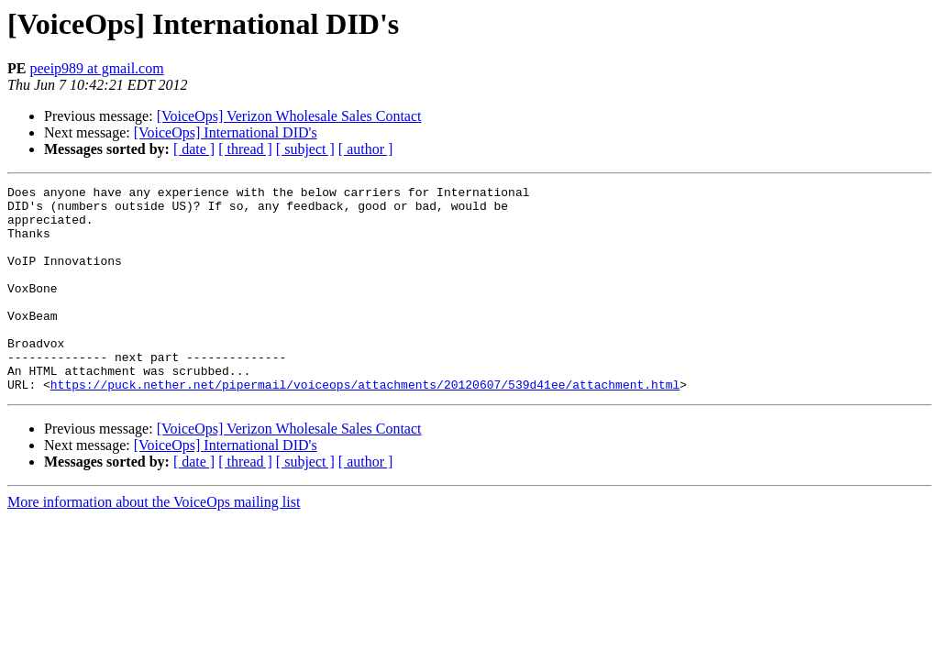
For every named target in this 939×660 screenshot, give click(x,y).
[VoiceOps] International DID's (225, 132)
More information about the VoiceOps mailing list (153, 543)
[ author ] (365, 149)
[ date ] (194, 149)
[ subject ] (305, 149)
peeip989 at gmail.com (96, 68)
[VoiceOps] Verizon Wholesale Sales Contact (289, 116)
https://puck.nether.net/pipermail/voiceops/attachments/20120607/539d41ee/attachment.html (364, 425)
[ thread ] (245, 149)
